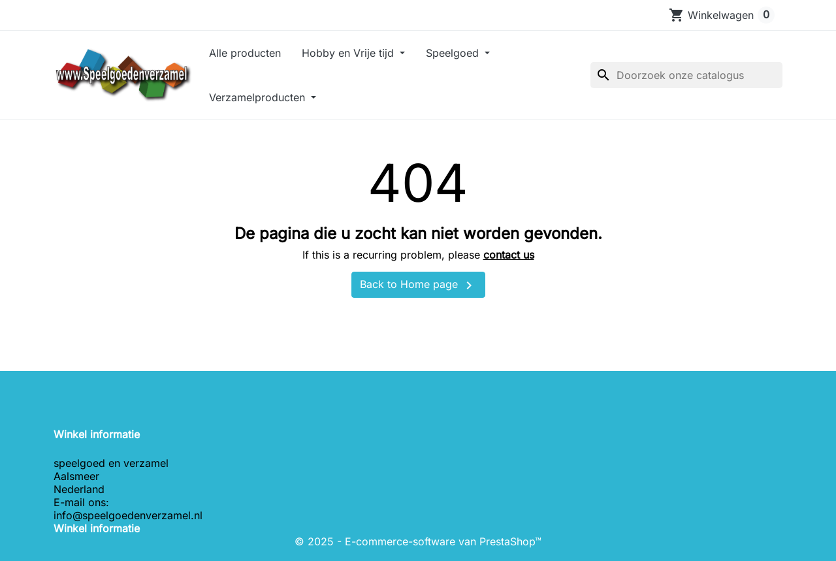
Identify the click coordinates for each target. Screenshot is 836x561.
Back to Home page (418, 285)
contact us (508, 254)
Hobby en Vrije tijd (349, 52)
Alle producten (245, 52)
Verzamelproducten (258, 97)
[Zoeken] (686, 75)
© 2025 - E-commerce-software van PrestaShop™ (418, 541)
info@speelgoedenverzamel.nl (128, 515)
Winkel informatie (97, 528)
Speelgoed (454, 52)
